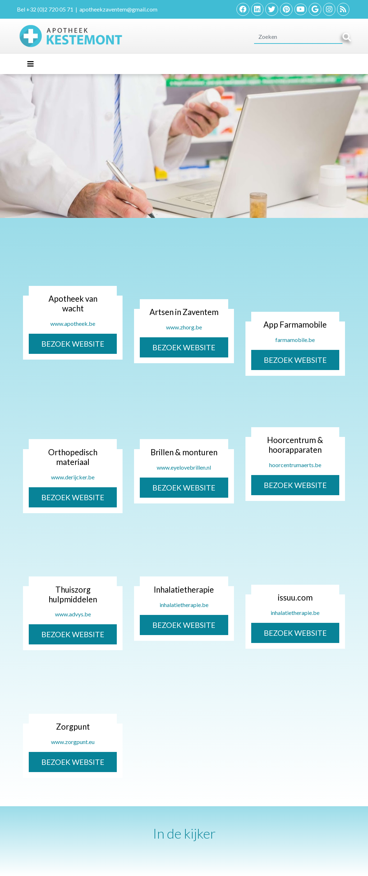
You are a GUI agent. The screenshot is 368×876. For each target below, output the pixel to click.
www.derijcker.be (73, 477)
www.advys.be (73, 614)
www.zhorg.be (184, 327)
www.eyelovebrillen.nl (184, 467)
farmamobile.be (295, 339)
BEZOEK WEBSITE (72, 343)
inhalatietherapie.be (184, 604)
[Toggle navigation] (30, 63)
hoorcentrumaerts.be (295, 464)
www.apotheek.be (72, 323)
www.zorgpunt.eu (73, 741)
